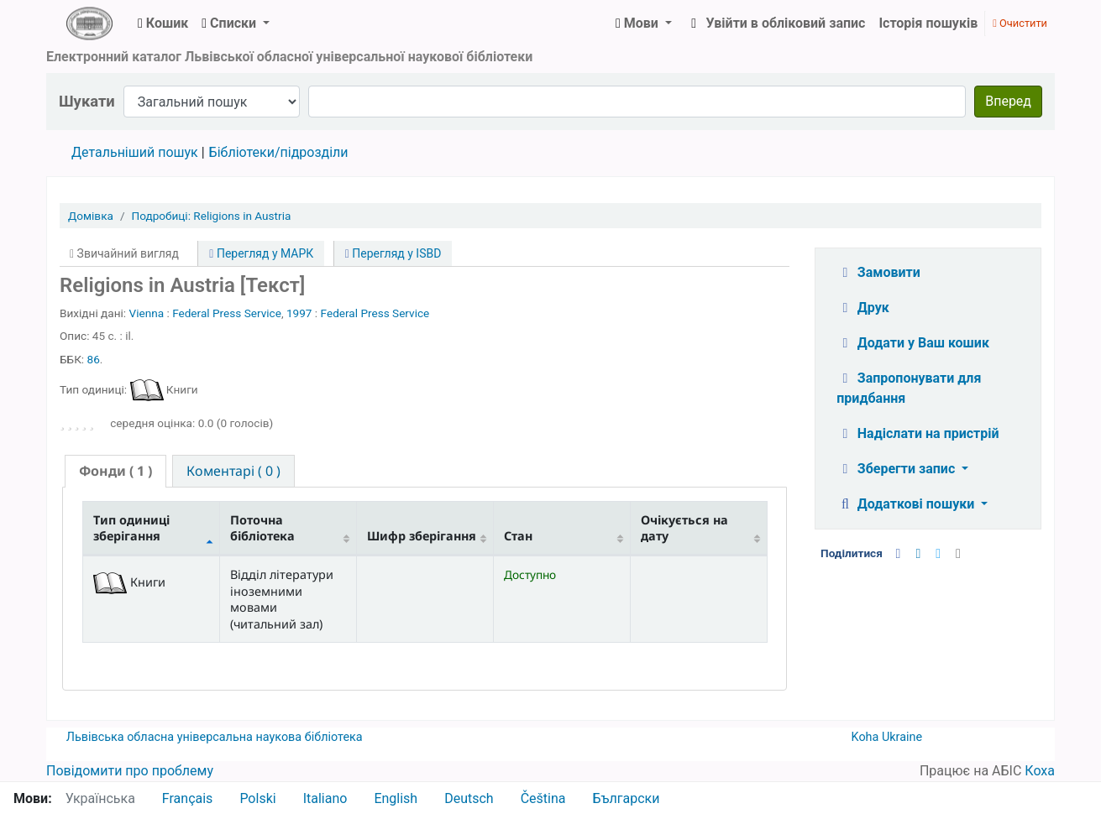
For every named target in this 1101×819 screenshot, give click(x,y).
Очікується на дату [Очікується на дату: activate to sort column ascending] (684, 528)
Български (625, 798)
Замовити (878, 272)
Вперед (1008, 101)
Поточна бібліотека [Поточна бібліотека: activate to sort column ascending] (262, 528)
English (395, 798)
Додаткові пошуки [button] (907, 504)
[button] (163, 23)
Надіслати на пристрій (917, 433)
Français (187, 798)
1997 (299, 313)
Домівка (90, 215)
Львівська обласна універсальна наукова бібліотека (214, 737)
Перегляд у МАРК (261, 253)
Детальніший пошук (134, 152)
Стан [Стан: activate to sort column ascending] (518, 536)
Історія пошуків (928, 23)
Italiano (325, 798)
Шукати (87, 101)
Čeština (543, 798)
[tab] (115, 471)
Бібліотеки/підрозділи (279, 152)
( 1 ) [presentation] (115, 471)
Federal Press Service (226, 313)
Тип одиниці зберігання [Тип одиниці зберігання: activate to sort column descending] (131, 528)
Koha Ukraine (887, 737)
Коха (1040, 771)
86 (93, 359)
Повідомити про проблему (129, 771)
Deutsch (468, 798)
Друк (862, 308)
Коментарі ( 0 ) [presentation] (233, 471)
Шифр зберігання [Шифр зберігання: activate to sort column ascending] (421, 536)
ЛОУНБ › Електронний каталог (89, 23)
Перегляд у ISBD (393, 253)
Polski (257, 798)
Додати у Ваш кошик (912, 343)
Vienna (147, 313)
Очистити (1020, 23)
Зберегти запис (897, 469)
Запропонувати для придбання (908, 388)
